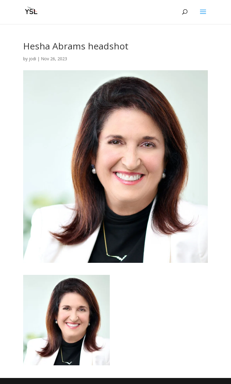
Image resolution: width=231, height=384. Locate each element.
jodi (32, 58)
